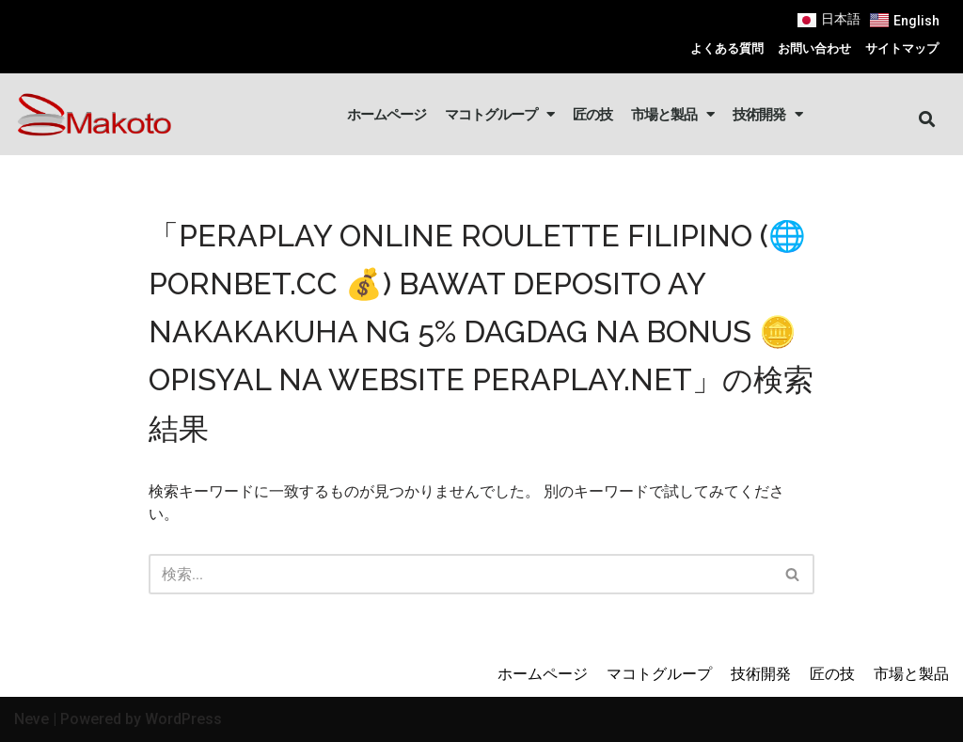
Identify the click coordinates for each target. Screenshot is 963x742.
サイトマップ (902, 48)
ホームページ (386, 114)
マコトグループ (499, 114)
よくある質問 (727, 48)
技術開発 (767, 114)
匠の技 (592, 114)
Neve (31, 719)
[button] (927, 119)
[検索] (460, 574)
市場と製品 (672, 114)
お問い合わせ (814, 48)
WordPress (183, 719)
